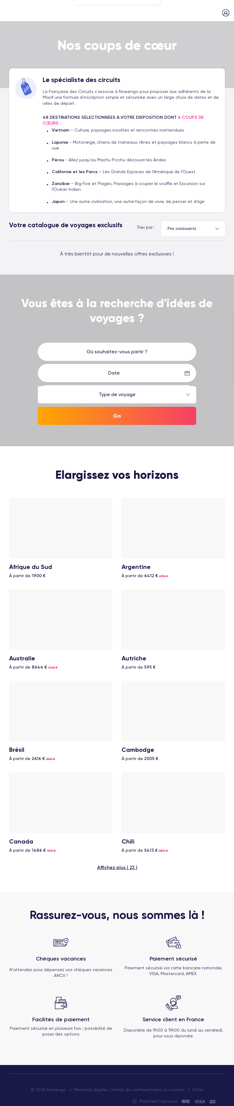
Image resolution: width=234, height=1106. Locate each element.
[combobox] (193, 228)
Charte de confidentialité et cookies (147, 1085)
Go (117, 416)
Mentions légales (91, 1085)
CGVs (198, 1085)
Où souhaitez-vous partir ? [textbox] (117, 351)
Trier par (145, 227)
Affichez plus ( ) (117, 863)
